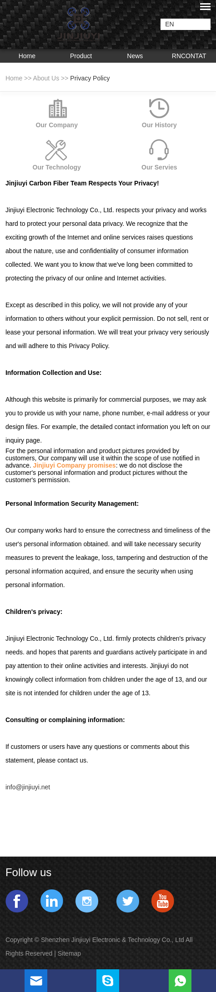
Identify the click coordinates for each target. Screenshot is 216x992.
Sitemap (70, 953)
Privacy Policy (90, 78)
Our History (159, 125)
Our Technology (57, 167)
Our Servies (159, 167)
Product (81, 56)
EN (169, 24)
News (135, 56)
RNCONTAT (189, 56)
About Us (46, 78)
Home (27, 56)
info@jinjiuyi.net (27, 787)
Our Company (56, 125)
